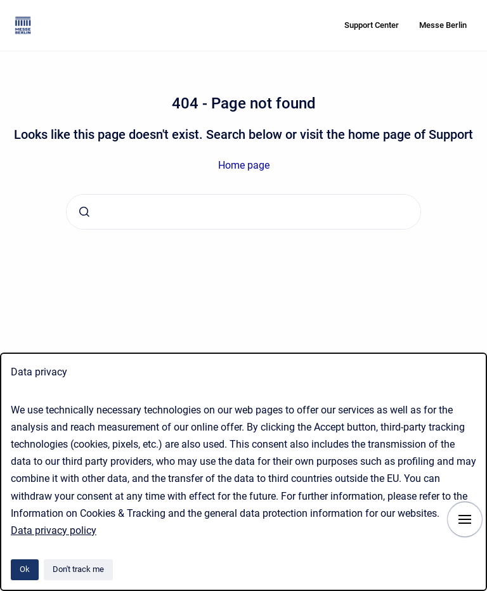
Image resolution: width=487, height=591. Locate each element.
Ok (25, 569)
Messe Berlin (443, 25)
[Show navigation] (465, 519)
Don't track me (78, 569)
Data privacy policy (53, 530)
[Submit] (84, 212)
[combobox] (243, 212)
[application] (483, 588)
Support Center (371, 25)
